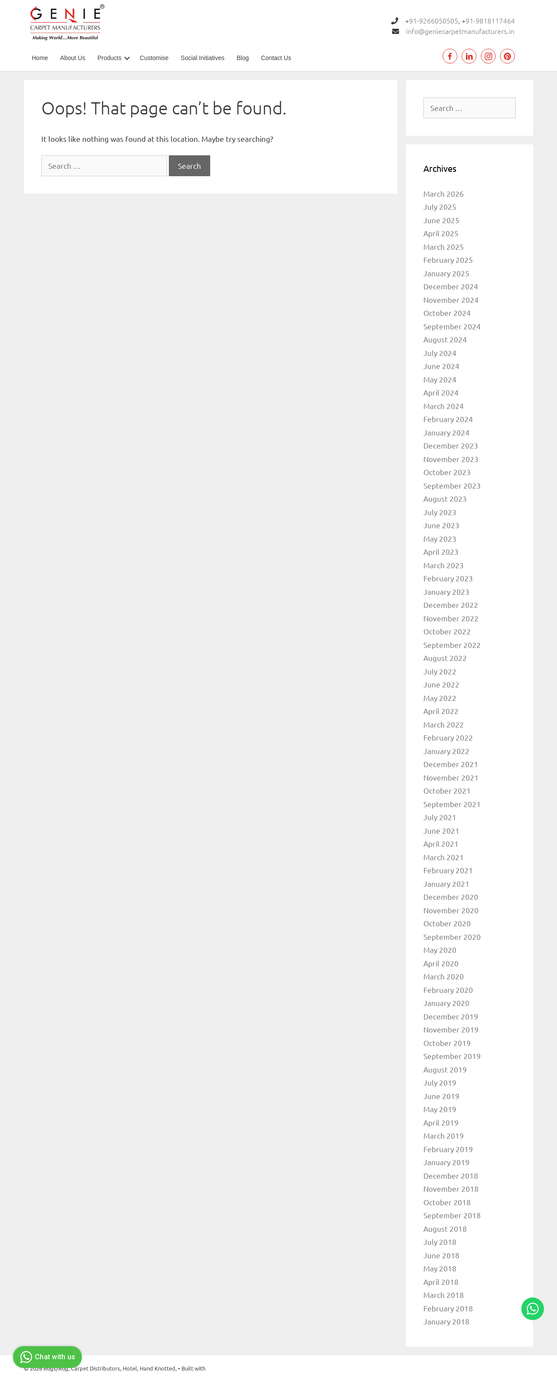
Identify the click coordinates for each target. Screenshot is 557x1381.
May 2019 (439, 1108)
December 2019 (450, 1016)
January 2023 (446, 591)
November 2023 (451, 458)
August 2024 (445, 339)
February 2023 (448, 578)
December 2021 (450, 763)
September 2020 (452, 936)
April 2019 (441, 1122)
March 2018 (443, 1294)
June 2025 (441, 220)
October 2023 (447, 471)
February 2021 (448, 870)
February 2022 (448, 737)
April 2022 (441, 710)
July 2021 (439, 816)
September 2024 (452, 326)
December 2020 (450, 896)
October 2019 (447, 1042)
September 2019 (452, 1055)
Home (40, 57)
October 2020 (447, 923)
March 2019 (443, 1135)
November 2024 (451, 299)
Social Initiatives (202, 57)
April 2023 (441, 551)
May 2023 (439, 538)
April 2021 (441, 843)
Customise (154, 57)
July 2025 (439, 206)
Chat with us (46, 1357)
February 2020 (448, 989)
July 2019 (439, 1082)
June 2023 (441, 525)
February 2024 (448, 418)
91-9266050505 (433, 20)
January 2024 (446, 432)
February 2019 (448, 1148)
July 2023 (439, 511)
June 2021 (441, 830)
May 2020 (439, 949)
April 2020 (441, 963)
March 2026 (443, 193)
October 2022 (447, 631)
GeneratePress (225, 1368)
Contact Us (276, 57)
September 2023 (452, 485)
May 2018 (439, 1268)
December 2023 (450, 445)
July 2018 (439, 1241)
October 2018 (447, 1202)
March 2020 (443, 976)
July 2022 (439, 671)
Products (109, 57)
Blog (243, 57)
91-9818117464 (490, 20)
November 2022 (451, 618)
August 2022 (445, 657)
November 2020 (451, 910)
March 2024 (443, 405)
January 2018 (446, 1321)
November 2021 (451, 777)
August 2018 (445, 1228)
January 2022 (446, 750)
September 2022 (452, 644)
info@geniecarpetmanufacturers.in (460, 31)
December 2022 (450, 604)
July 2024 (439, 352)
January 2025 (446, 273)
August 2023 (445, 498)
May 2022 (439, 697)
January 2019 (446, 1161)
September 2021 (452, 803)
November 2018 (451, 1188)
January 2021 (446, 883)
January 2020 (446, 1002)
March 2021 (443, 856)
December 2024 (450, 286)
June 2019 (441, 1095)
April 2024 (441, 392)
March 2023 (443, 565)
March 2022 (443, 724)
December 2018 (450, 1175)
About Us (72, 57)
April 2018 (441, 1281)
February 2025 (448, 259)
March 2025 (443, 246)
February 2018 (448, 1308)
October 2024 (447, 312)
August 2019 (445, 1069)
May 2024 (439, 379)
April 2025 (441, 233)
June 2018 (441, 1255)
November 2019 (451, 1029)
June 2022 (441, 684)
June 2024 (441, 365)
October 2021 (447, 790)
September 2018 (452, 1215)
